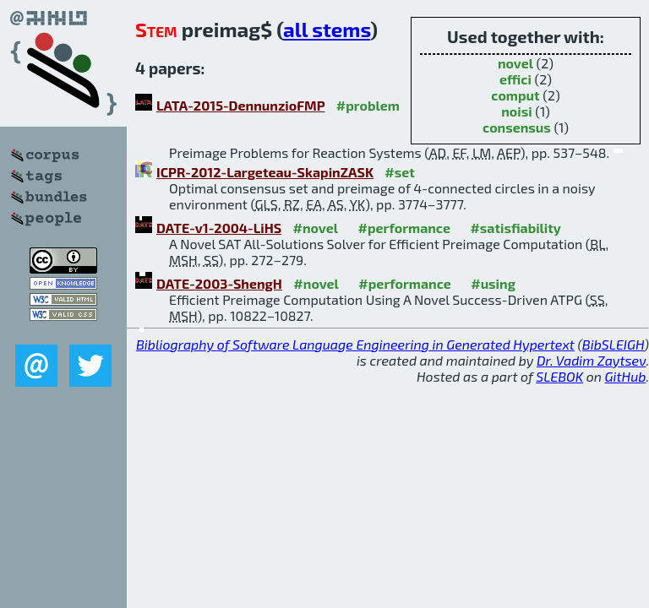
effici (515, 79)
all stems (326, 29)
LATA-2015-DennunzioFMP (240, 105)
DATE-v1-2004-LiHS (218, 228)
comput (515, 95)
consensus (517, 127)
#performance (404, 228)
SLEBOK (559, 376)
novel (515, 63)
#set (399, 172)
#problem (368, 105)
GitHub (625, 376)
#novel (316, 228)
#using (493, 283)
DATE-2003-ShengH (219, 283)
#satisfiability (515, 228)
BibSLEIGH (613, 344)
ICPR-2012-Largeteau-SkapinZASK (265, 172)
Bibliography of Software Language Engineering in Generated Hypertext (355, 344)
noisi (516, 111)
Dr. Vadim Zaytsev (591, 360)
